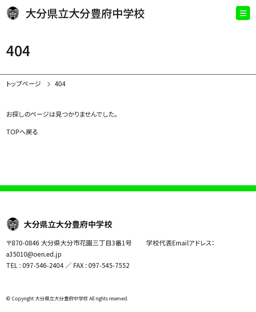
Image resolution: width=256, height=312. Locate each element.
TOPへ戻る (22, 131)
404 (60, 83)
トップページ (23, 83)
